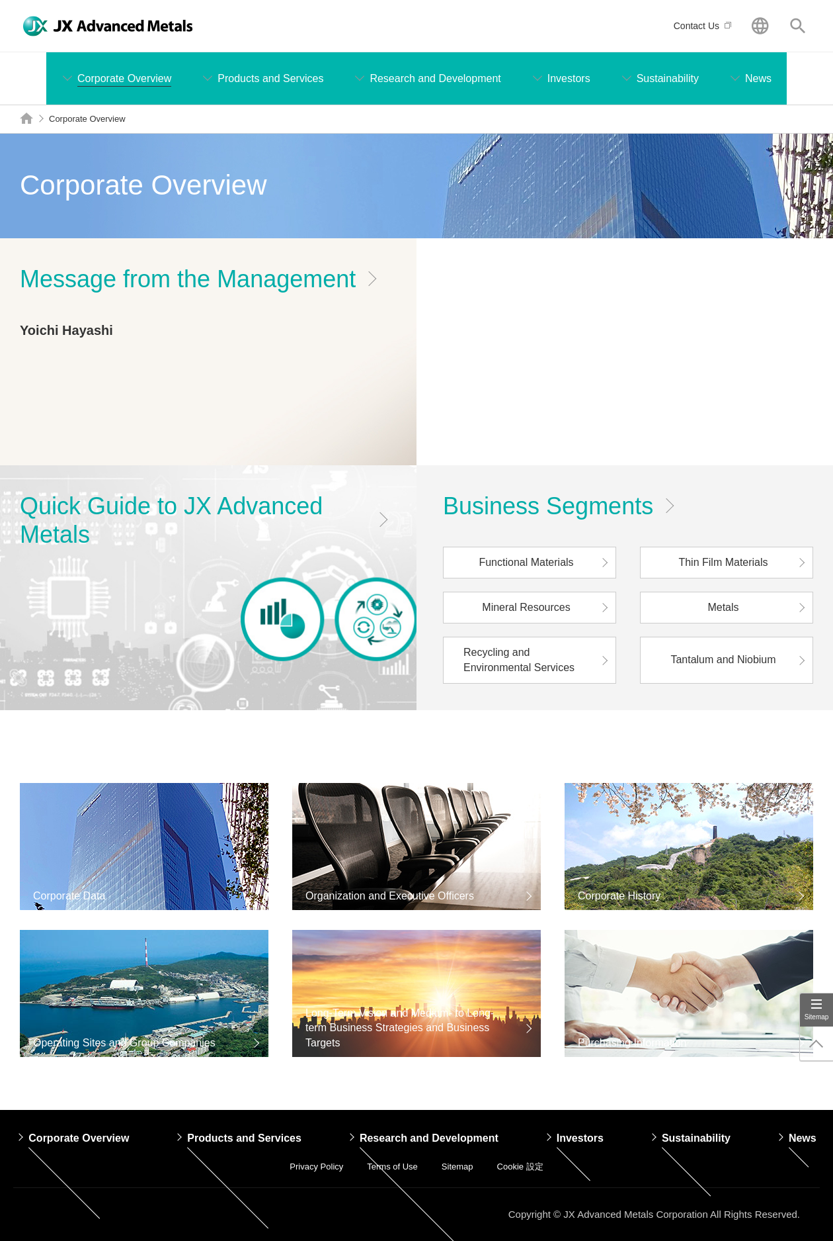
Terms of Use (392, 1167)
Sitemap (817, 1017)
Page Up (816, 1043)
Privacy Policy (316, 1167)
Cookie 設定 (520, 1167)
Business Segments (548, 506)
